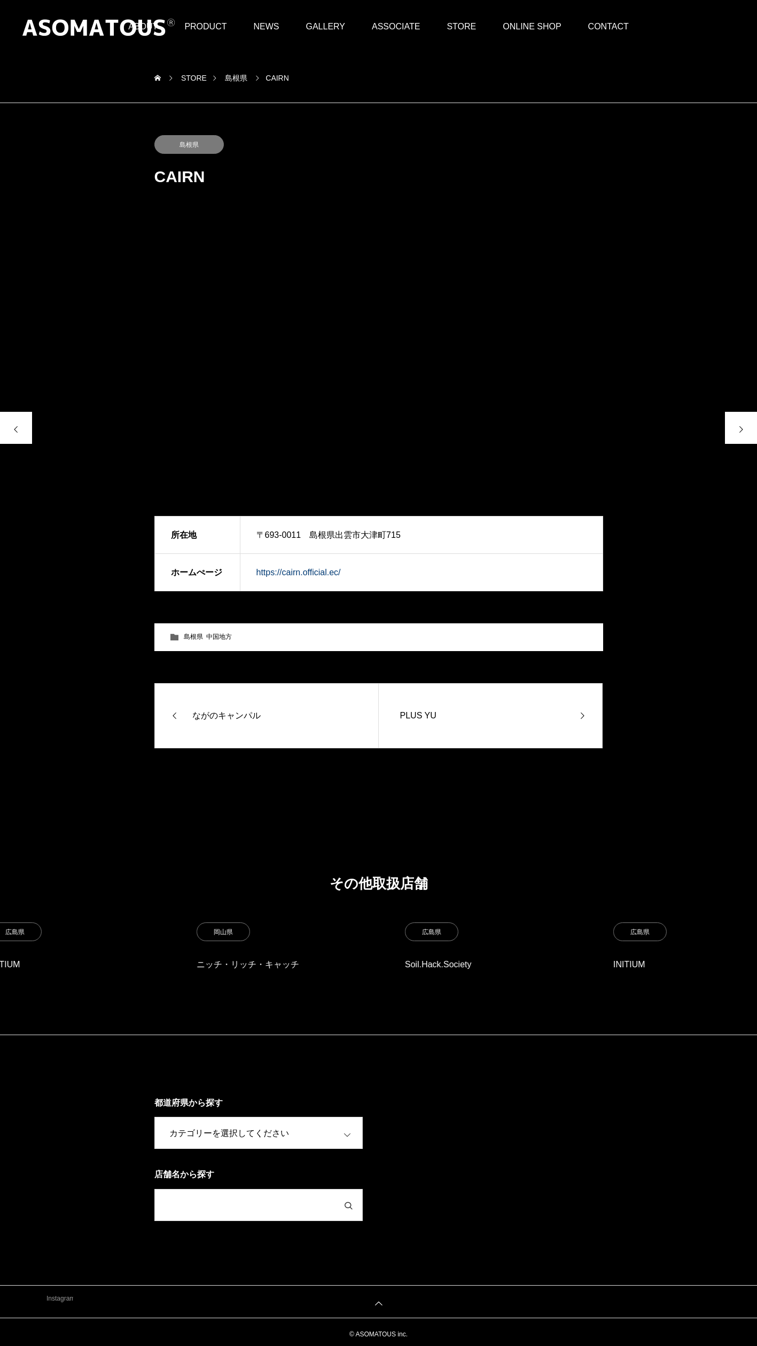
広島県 (189, 932)
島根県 (189, 144)
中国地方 (219, 636)
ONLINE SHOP (532, 26)
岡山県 (398, 932)
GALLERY (325, 26)
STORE (461, 26)
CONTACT (608, 26)
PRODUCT (205, 26)
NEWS (266, 26)
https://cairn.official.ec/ (298, 572)
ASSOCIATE (396, 26)
